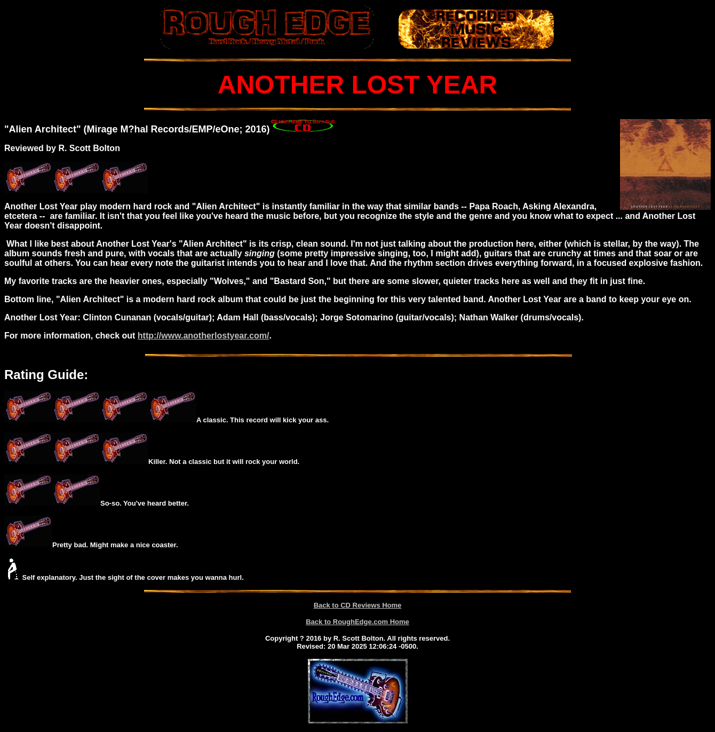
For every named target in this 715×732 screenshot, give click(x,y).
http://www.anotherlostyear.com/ (203, 335)
